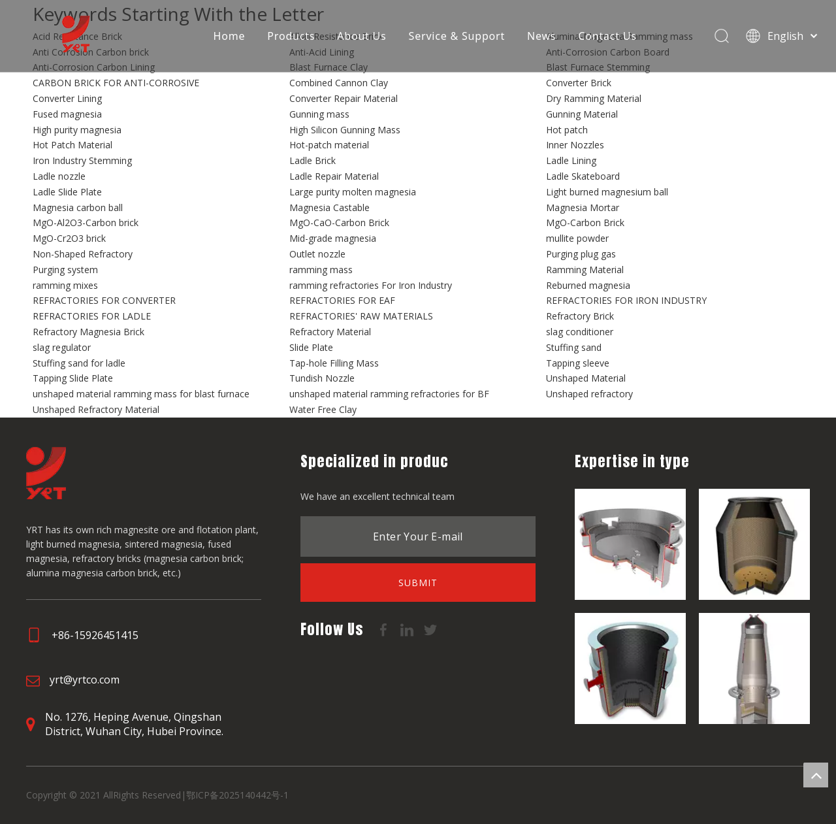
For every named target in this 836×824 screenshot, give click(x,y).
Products (291, 36)
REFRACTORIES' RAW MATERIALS (361, 316)
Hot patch (567, 130)
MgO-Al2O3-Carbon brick (85, 222)
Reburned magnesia (588, 285)
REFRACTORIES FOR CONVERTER (104, 300)
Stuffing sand (574, 347)
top (815, 775)
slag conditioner (579, 331)
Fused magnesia (67, 114)
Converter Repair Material (343, 98)
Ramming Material (585, 269)
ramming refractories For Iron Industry (370, 285)
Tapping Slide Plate (73, 378)
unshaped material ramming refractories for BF (389, 393)
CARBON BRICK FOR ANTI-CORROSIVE (116, 82)
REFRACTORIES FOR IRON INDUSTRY (626, 300)
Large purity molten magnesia (352, 192)
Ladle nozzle (59, 176)
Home (229, 36)
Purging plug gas (581, 254)
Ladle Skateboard (583, 176)
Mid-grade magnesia (332, 238)
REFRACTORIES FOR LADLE (92, 316)
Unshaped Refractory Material (96, 409)
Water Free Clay (323, 409)
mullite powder (577, 238)
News (540, 36)
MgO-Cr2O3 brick (69, 238)
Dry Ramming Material (593, 98)
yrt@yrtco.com (85, 679)
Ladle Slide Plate (67, 192)
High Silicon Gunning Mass (344, 130)
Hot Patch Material (72, 145)
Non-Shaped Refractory (83, 254)
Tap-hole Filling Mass (334, 363)
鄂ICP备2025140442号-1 (237, 795)
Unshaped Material (586, 378)
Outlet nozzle (317, 254)
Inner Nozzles (575, 145)
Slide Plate (311, 347)
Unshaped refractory (589, 393)
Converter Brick (578, 82)
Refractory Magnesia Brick (88, 331)
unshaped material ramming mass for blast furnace (141, 393)
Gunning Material (582, 114)
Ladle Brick (312, 160)
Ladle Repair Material (334, 176)
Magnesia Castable (329, 207)
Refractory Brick (580, 316)
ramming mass (321, 269)
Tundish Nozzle (322, 378)
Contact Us (607, 36)
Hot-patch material (329, 145)
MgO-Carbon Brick (585, 222)
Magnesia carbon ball (78, 207)
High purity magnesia (77, 130)
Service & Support (456, 36)
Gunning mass (319, 114)
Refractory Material (330, 331)
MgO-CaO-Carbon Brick (339, 222)
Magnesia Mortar (582, 207)
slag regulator (62, 347)
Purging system (65, 269)
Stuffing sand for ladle (79, 363)
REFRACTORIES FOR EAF (342, 300)
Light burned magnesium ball (607, 192)
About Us (360, 36)
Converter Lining (67, 98)
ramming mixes (65, 285)
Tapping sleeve (577, 363)
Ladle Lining (571, 160)
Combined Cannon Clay (338, 82)
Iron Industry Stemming (82, 160)
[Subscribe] (418, 582)
